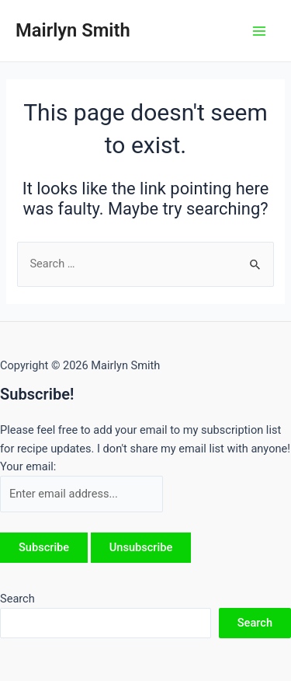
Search (17, 599)
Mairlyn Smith (73, 30)
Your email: (28, 466)
